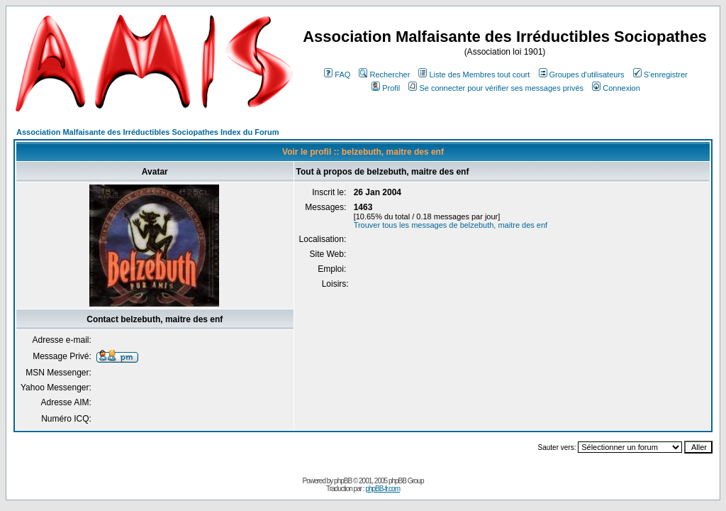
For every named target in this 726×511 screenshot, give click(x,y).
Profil (386, 88)
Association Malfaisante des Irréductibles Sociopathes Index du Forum (147, 132)
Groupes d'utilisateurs (582, 74)
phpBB (343, 481)
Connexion (616, 88)
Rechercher (384, 74)
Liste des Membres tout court (474, 74)
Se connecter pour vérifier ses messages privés (495, 88)
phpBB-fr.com (382, 489)
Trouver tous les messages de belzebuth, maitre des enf (451, 225)
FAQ (337, 74)
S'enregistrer (660, 74)
